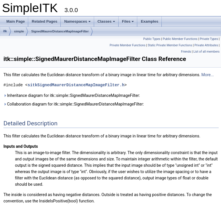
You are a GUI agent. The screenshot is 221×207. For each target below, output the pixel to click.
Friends (186, 51)
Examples (149, 21)
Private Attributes (206, 45)
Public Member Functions (180, 39)
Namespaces (77, 21)
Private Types (209, 39)
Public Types (152, 39)
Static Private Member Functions (170, 45)
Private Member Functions (127, 45)
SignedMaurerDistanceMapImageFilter (60, 31)
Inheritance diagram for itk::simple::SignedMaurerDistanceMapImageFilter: (71, 95)
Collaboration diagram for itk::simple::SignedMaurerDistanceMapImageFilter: (73, 104)
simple (19, 31)
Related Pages (44, 21)
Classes (106, 21)
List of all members (206, 51)
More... (207, 74)
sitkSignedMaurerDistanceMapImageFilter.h (76, 85)
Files (128, 21)
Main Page (15, 21)
